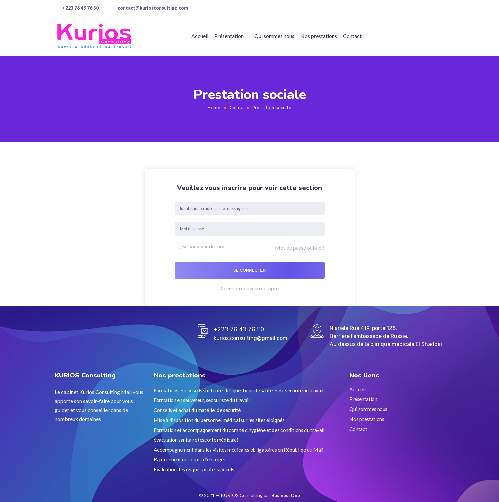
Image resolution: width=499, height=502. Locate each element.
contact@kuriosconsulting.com (153, 8)
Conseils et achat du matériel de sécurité (197, 410)
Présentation (229, 36)
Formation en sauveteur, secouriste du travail (202, 400)
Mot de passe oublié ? (300, 247)
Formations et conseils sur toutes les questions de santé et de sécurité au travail (238, 390)
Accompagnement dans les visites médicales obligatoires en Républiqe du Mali (238, 449)
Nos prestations (318, 36)
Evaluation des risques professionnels (194, 469)
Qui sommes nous (274, 36)
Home (214, 107)
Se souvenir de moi (200, 246)
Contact (352, 36)
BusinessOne (285, 495)
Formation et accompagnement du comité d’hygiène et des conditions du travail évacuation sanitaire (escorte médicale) (239, 435)
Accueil (199, 36)
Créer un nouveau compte (250, 288)
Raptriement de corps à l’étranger (190, 459)
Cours (236, 107)
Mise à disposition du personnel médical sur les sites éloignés (219, 420)
